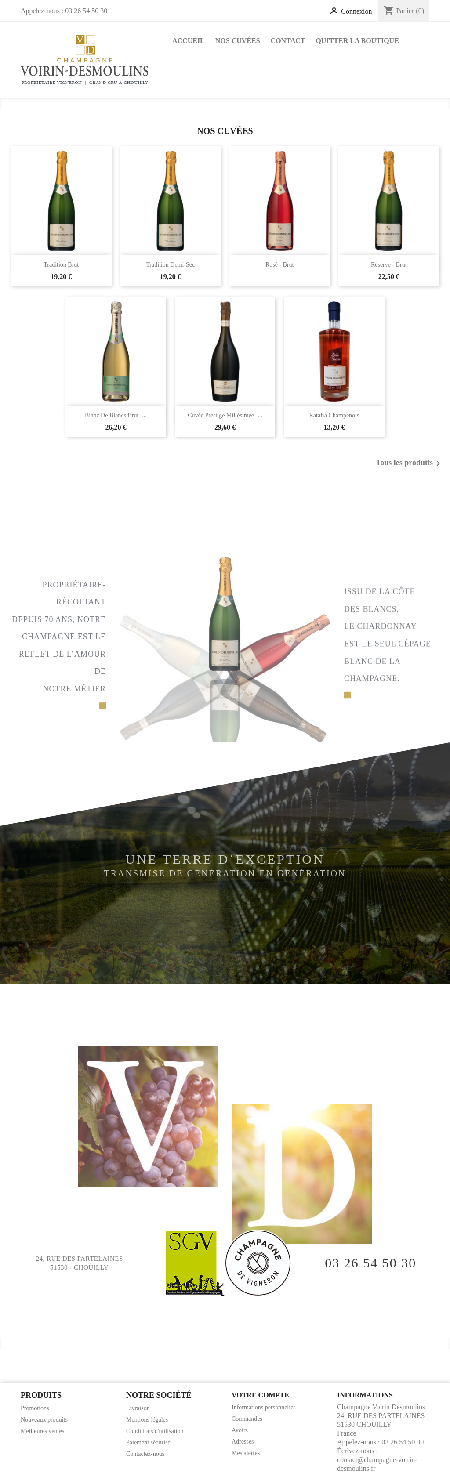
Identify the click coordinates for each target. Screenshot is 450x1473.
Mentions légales (147, 1419)
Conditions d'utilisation (154, 1431)
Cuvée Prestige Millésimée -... (225, 415)
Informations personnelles (264, 1407)
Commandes (247, 1418)
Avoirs (240, 1430)
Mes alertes (246, 1453)
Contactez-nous (145, 1454)
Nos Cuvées (237, 40)
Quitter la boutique (357, 40)
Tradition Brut (61, 264)
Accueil (188, 40)
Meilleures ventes (42, 1431)
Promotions (35, 1408)
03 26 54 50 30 (370, 1263)
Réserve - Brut (389, 264)
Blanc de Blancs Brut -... (116, 415)
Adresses (243, 1441)
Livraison (138, 1408)
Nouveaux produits (44, 1419)
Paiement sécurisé (148, 1442)
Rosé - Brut (279, 264)
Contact (288, 40)
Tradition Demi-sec (170, 264)
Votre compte (260, 1395)
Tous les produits (409, 463)
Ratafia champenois (334, 415)
